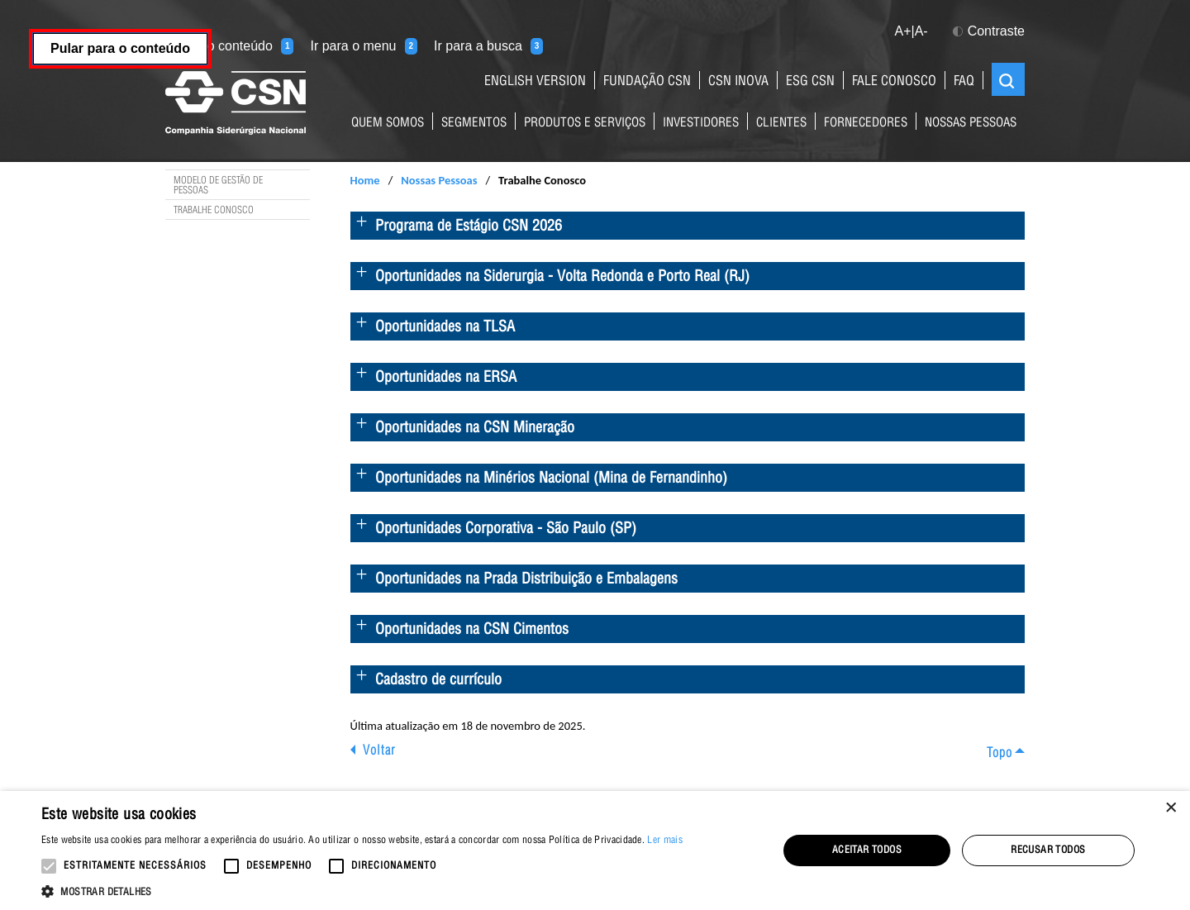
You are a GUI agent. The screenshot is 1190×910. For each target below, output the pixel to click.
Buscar (1006, 81)
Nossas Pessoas (970, 123)
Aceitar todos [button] (867, 850)
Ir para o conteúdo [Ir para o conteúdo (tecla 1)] (229, 46)
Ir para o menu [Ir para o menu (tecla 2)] (363, 46)
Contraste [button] (989, 31)
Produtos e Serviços (584, 123)
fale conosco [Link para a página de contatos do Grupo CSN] (894, 82)
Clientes (781, 123)
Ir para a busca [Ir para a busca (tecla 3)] (488, 46)
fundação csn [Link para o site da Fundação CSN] (647, 82)
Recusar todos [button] (1048, 850)
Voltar (379, 752)
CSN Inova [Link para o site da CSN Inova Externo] (738, 82)
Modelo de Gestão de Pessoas (218, 186)
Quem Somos (387, 123)
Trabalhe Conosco (214, 211)
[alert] (595, 850)
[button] (362, 890)
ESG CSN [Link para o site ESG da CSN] (810, 82)
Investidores (701, 123)
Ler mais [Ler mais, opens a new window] (664, 841)
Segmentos (474, 123)
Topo (999, 754)
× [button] (1171, 809)
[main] (595, 460)
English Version (535, 82)
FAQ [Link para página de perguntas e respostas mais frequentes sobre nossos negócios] (964, 82)
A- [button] (921, 31)
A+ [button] (902, 31)
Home (365, 180)
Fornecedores (865, 123)
